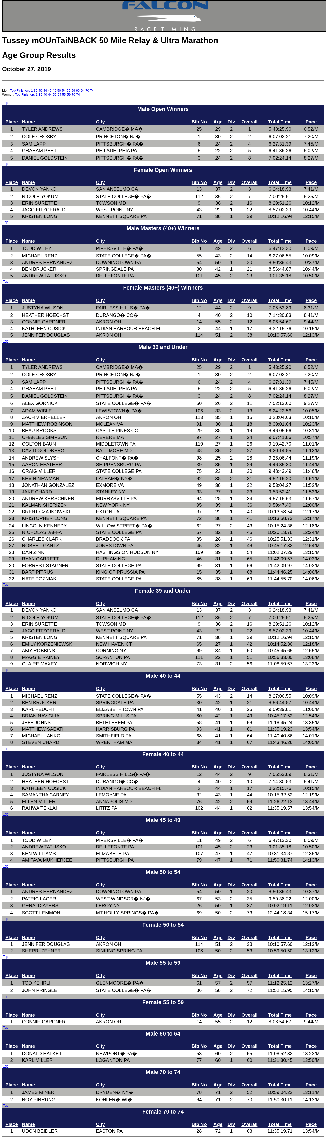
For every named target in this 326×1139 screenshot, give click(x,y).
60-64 (80, 91)
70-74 (89, 91)
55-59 (71, 91)
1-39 (34, 91)
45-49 (52, 91)
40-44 (42, 91)
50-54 (61, 91)
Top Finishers (20, 91)
